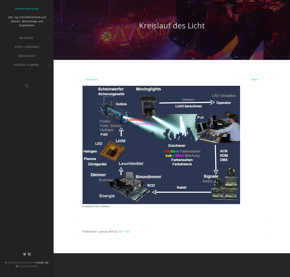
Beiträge (34, 38)
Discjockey (27, 56)
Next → (256, 79)
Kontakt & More (32, 65)
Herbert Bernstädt (20, 262)
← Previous (90, 79)
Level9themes (29, 266)
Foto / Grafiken (27, 47)
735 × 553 (124, 231)
